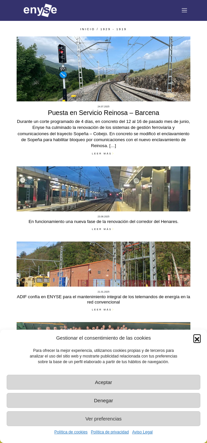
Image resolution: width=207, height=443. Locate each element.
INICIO (87, 29)
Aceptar (103, 382)
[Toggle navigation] (184, 10)
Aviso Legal (142, 432)
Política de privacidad (110, 432)
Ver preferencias (103, 418)
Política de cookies (71, 432)
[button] (197, 338)
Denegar (103, 400)
